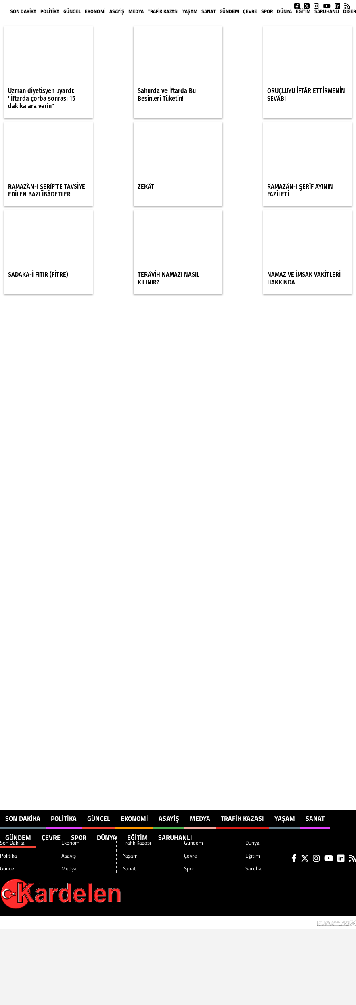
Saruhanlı (326, 11)
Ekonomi (95, 11)
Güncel (72, 11)
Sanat (208, 11)
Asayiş (116, 11)
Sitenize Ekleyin (66, 922)
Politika (49, 11)
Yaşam (189, 11)
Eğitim (303, 11)
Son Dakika (23, 11)
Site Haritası (20, 922)
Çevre (250, 11)
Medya (136, 11)
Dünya (284, 11)
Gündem (229, 11)
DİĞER (349, 11)
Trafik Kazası (163, 11)
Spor (267, 11)
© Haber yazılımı (313, 922)
